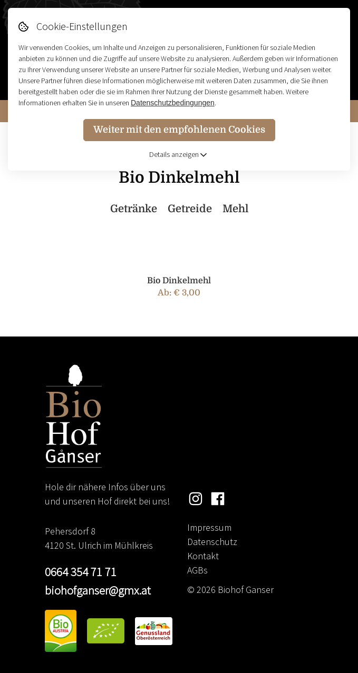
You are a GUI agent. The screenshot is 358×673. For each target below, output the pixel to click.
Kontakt (203, 556)
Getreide (190, 209)
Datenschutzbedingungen (173, 102)
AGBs (197, 570)
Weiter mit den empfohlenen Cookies (179, 129)
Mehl (235, 209)
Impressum (209, 527)
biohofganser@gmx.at (98, 590)
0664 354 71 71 (81, 571)
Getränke (133, 209)
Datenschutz (212, 542)
